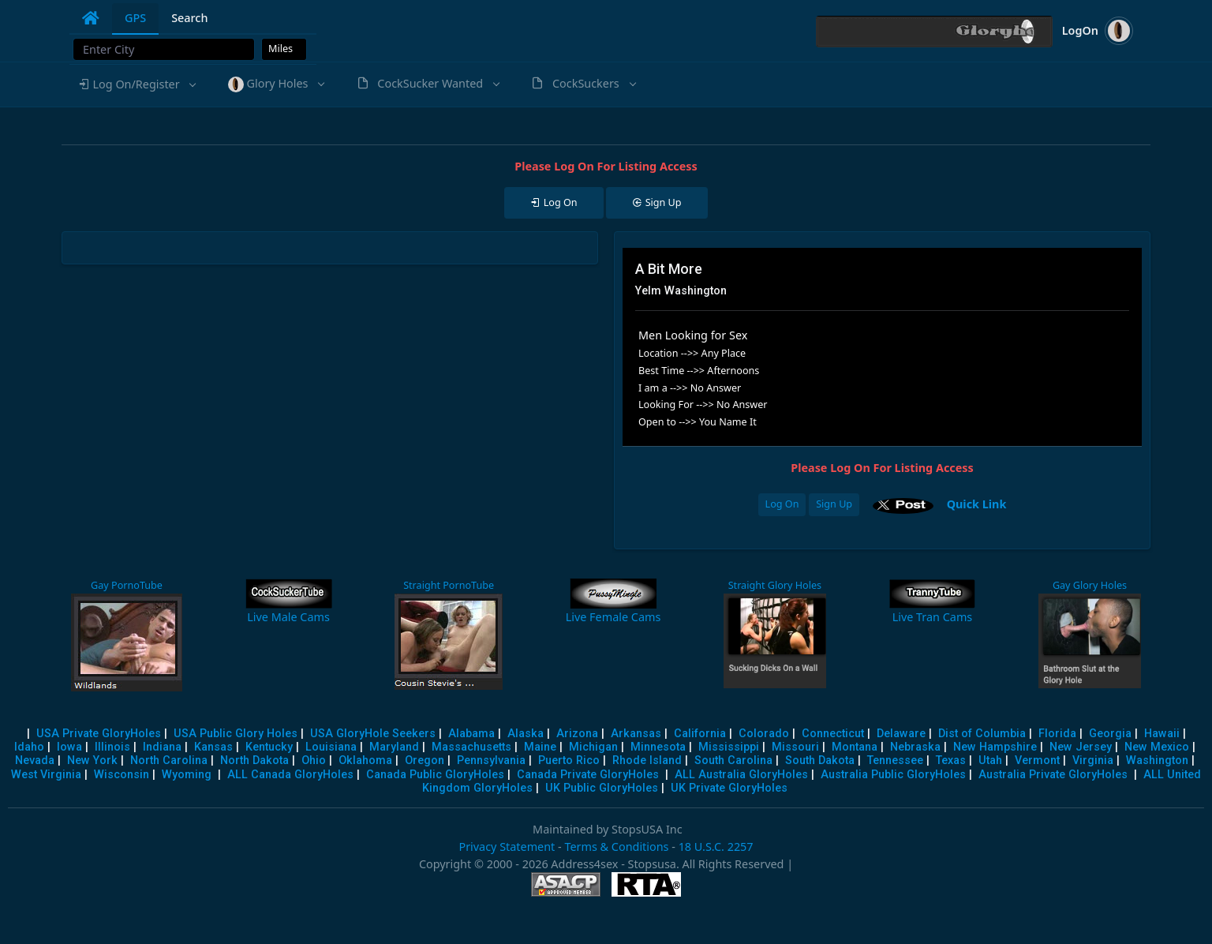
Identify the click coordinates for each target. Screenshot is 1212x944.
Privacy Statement (506, 846)
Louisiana (331, 747)
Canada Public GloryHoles (435, 774)
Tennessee (895, 760)
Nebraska (915, 747)
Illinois (112, 747)
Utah (990, 760)
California (700, 733)
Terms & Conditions (616, 846)
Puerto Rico (569, 760)
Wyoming (186, 774)
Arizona (577, 733)
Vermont (1037, 760)
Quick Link (977, 503)
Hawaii (1162, 733)
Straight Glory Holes (774, 585)
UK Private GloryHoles (729, 788)
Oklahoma (365, 760)
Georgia (1110, 733)
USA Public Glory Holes (235, 733)
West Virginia (46, 774)
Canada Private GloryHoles (588, 774)
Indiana (162, 747)
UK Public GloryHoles (601, 788)
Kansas (213, 747)
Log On (782, 504)
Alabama (471, 733)
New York (92, 760)
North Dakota (254, 760)
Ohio (313, 760)
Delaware (901, 733)
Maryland (394, 747)
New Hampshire (995, 747)
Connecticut (833, 733)
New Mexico (1156, 747)
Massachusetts (471, 747)
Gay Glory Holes (1090, 585)
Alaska (525, 733)
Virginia (1092, 760)
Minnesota (658, 747)
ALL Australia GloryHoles (741, 774)
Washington (1157, 760)
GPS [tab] (135, 17)
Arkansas (636, 733)
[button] (136, 84)
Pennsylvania (491, 760)
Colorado (764, 733)
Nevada (34, 760)
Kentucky (269, 747)
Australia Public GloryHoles (893, 774)
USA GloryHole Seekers (373, 733)
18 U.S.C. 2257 (716, 846)
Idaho (29, 747)
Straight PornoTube (448, 585)
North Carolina (169, 760)
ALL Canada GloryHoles (290, 774)
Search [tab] (189, 17)
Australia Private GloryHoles (1053, 774)
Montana (854, 747)
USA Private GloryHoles (98, 733)
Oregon (424, 760)
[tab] (90, 18)
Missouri (795, 747)
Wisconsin (121, 774)
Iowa (69, 747)
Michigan (593, 747)
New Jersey (1080, 747)
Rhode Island (647, 760)
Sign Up (834, 504)
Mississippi (728, 747)
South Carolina (733, 760)
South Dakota (820, 760)
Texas (951, 760)
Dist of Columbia (982, 733)
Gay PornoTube (127, 585)
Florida (1057, 733)
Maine (540, 747)
